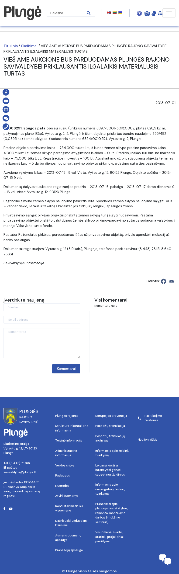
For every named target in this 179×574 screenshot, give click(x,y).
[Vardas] (41, 307)
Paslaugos (62, 475)
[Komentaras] (41, 343)
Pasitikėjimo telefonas (150, 418)
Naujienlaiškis (147, 440)
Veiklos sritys (64, 465)
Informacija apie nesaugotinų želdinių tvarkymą (110, 489)
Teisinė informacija (68, 440)
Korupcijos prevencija (111, 416)
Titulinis (10, 45)
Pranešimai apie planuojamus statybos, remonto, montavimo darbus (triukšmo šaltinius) (111, 513)
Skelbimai (29, 45)
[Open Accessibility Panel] (139, 13)
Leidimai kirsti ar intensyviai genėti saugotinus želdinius (110, 470)
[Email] (171, 281)
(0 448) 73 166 (19, 463)
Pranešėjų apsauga (69, 550)
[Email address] (41, 320)
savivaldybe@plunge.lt (19, 472)
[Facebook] (163, 281)
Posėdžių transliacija (110, 426)
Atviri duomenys (67, 496)
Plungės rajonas (66, 416)
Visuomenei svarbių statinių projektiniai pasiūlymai (109, 536)
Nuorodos (62, 486)
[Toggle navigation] (169, 13)
